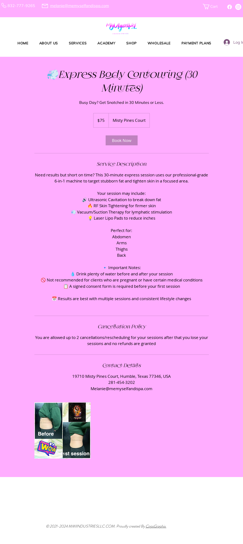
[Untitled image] (62, 430)
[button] (213, 6)
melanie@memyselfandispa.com (79, 5)
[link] (122, 140)
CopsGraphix (156, 526)
